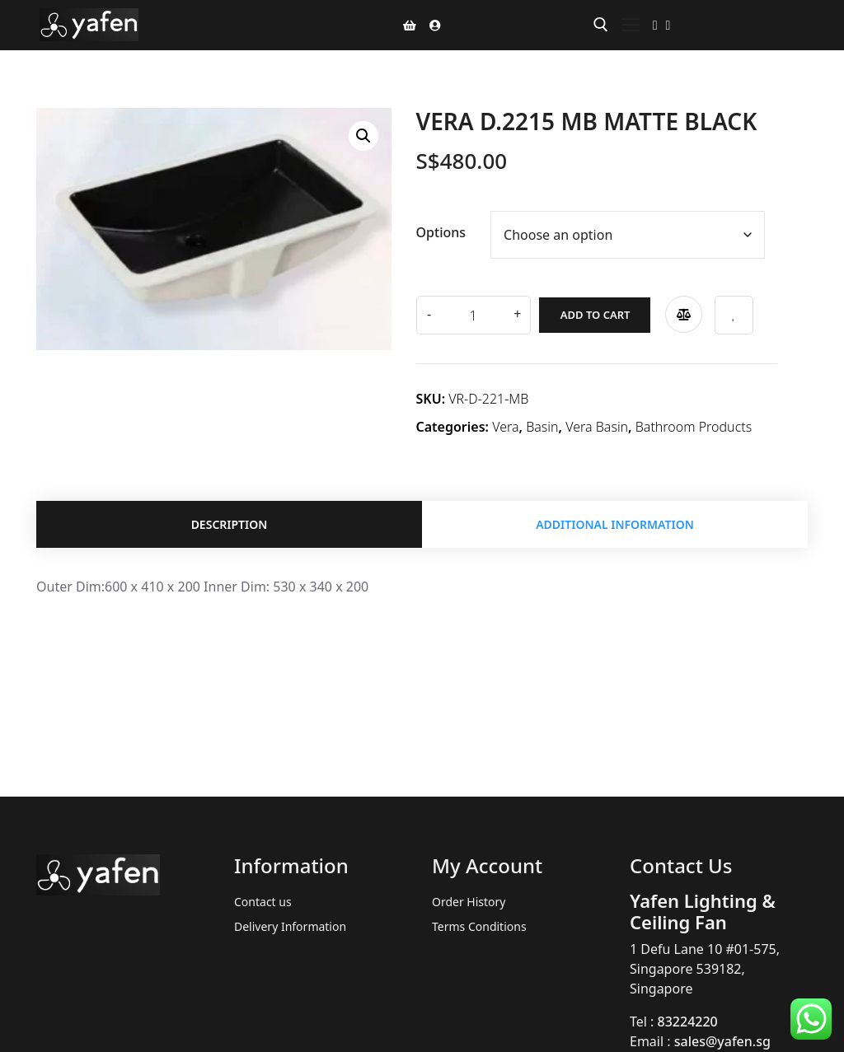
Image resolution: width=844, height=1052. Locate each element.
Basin (542, 424)
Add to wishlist (726, 312)
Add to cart (587, 312)
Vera (505, 424)
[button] (363, 136)
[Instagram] (668, 25)
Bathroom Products (693, 424)
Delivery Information (290, 926)
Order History (469, 901)
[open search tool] (600, 24)
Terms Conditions (479, 926)
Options (441, 232)
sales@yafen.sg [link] (722, 1041)
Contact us (263, 901)
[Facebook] (655, 25)
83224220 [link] (688, 1021)
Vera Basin (596, 424)
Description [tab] (229, 523)
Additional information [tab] (615, 523)
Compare (675, 311)
